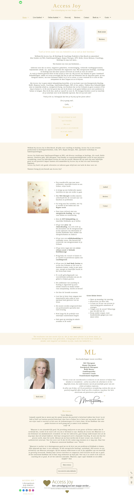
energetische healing (64, 213)
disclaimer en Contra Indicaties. (77, 488)
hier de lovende (64, 292)
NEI (43, 58)
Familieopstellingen (53, 58)
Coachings (99, 58)
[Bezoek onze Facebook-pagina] (24, 490)
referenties (53, 165)
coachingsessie (61, 259)
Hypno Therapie (68, 58)
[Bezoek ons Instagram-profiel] (33, 490)
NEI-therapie (64, 196)
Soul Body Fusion (73, 263)
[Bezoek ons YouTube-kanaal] (30, 490)
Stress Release (89, 58)
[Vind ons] (131, 482)
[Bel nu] (131, 472)
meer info (94, 317)
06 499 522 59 (99, 311)
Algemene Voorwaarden (62, 488)
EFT (76, 58)
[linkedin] (27, 490)
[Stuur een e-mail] (131, 477)
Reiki (81, 58)
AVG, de (69, 488)
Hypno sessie (61, 207)
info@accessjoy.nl (28, 487)
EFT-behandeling (68, 219)
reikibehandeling (74, 238)
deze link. (105, 301)
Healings (60, 60)
